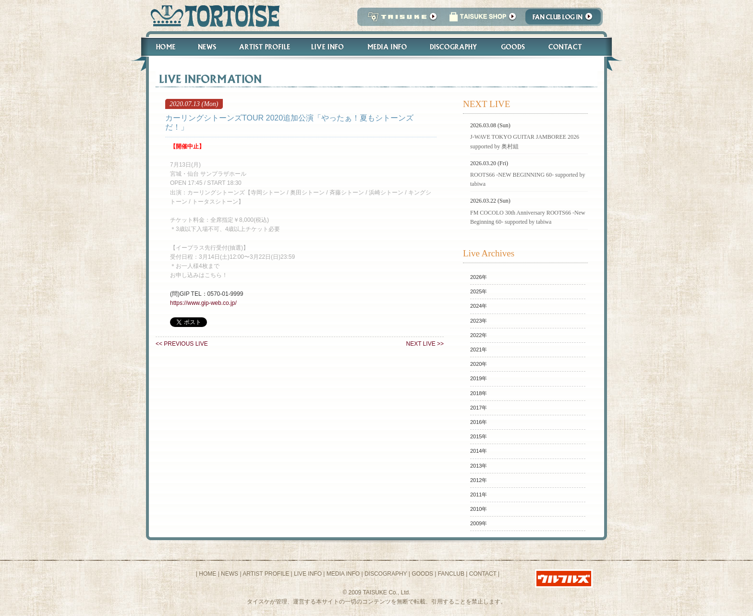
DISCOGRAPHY (385, 573)
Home (161, 47)
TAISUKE (400, 19)
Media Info (387, 47)
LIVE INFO (308, 573)
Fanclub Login (565, 19)
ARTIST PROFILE (266, 573)
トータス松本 (212, 15)
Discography (454, 47)
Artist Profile (263, 47)
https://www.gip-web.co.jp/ (203, 303)
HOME (207, 573)
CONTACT (483, 573)
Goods (514, 47)
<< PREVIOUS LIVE (182, 343)
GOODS (422, 573)
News (206, 47)
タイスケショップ (482, 19)
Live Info (328, 47)
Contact (570, 47)
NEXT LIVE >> (425, 343)
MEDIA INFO (343, 573)
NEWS (229, 573)
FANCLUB (451, 573)
